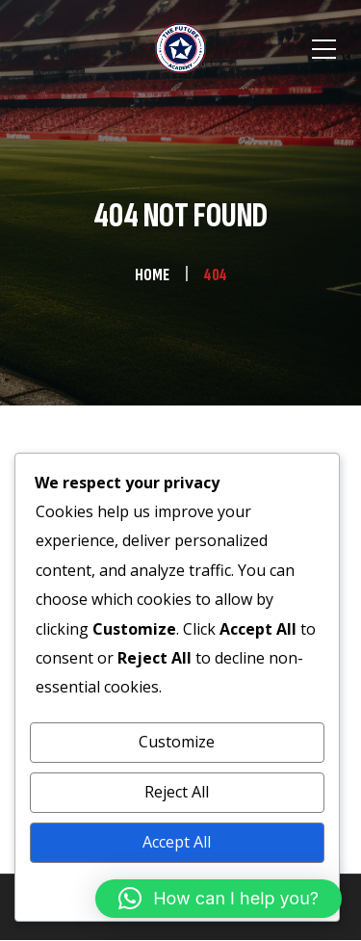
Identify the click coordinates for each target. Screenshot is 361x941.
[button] (218, 898)
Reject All (176, 791)
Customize (177, 741)
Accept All (176, 841)
